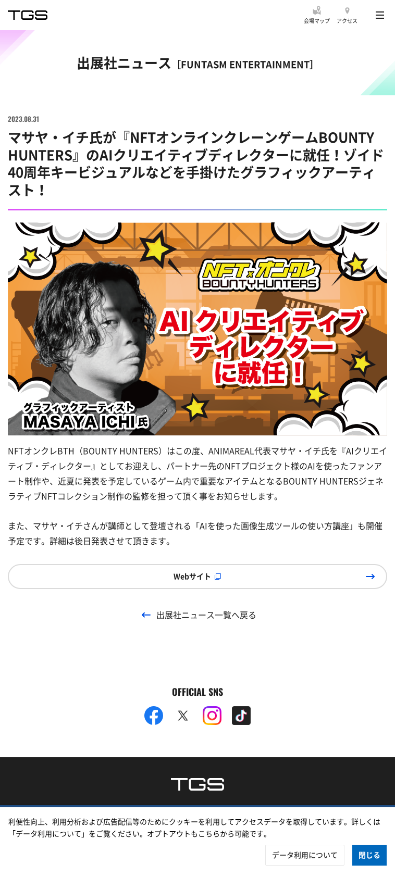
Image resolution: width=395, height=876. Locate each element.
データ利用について (305, 854)
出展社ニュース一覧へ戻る (206, 614)
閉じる (369, 854)
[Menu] (380, 15)
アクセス (347, 20)
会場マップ (317, 20)
